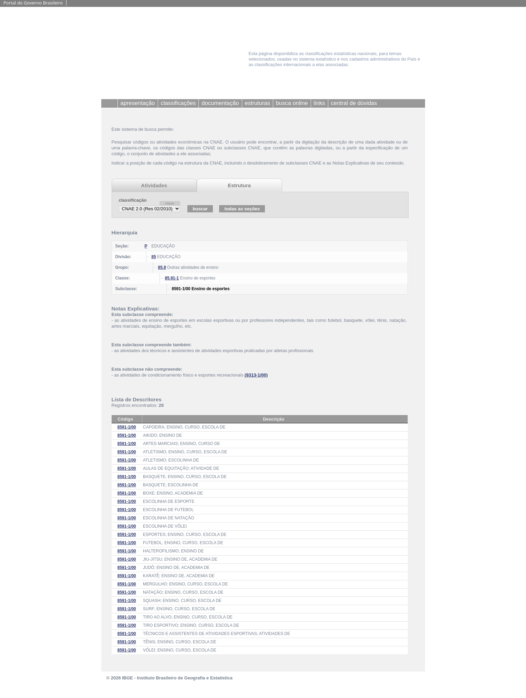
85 (154, 256)
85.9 (162, 267)
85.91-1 (172, 278)
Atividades (154, 185)
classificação (133, 200)
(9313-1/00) (256, 375)
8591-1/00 (126, 427)
